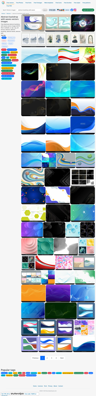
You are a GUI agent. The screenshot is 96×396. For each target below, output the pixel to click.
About (55, 386)
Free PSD (9, 6)
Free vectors (10, 3)
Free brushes (68, 3)
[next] (61, 358)
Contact (60, 386)
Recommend (11, 40)
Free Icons (59, 3)
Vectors (9, 13)
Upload (45, 10)
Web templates (48, 3)
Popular (11, 43)
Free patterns (86, 3)
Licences (40, 386)
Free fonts (28, 3)
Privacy (50, 386)
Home (3, 13)
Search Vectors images (9, 10)
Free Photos (19, 3)
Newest (4, 40)
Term (45, 386)
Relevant (4, 43)
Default (4, 37)
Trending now (11, 37)
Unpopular (4, 46)
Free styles (77, 3)
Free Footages (38, 3)
